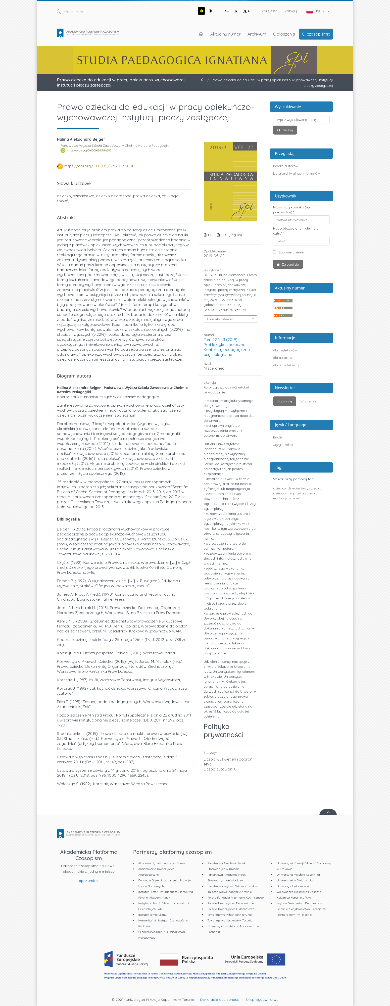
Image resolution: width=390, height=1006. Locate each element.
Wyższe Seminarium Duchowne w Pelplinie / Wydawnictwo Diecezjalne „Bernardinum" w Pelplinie (301, 908)
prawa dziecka (305, 493)
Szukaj (287, 130)
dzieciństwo (297, 488)
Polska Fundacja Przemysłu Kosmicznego (235, 897)
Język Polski (283, 444)
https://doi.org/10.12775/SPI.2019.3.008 (99, 165)
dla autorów (282, 358)
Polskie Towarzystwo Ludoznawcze (230, 909)
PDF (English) (231, 235)
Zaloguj (291, 11)
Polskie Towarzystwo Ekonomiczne (230, 903)
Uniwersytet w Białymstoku (295, 880)
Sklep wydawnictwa (262, 999)
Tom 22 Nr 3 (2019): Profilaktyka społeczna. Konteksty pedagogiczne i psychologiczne (227, 347)
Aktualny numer (225, 34)
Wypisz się (308, 401)
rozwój (295, 498)
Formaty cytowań (220, 319)
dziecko (279, 488)
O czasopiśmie (316, 34)
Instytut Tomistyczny (152, 914)
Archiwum (256, 34)
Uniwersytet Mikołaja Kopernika (298, 874)
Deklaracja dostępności (220, 999)
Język (318, 11)
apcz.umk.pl (88, 880)
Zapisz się (284, 401)
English (279, 437)
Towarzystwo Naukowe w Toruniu (229, 920)
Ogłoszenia (284, 34)
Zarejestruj (271, 11)
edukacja (281, 498)
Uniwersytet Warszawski (293, 886)
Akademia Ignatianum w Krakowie (161, 863)
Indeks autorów (285, 166)
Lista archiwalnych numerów (296, 173)
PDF (210, 235)
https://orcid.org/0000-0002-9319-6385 (89, 150)
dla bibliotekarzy (286, 365)
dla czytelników (285, 350)
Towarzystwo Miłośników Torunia (229, 914)
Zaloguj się (290, 264)
